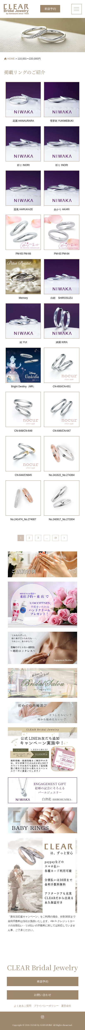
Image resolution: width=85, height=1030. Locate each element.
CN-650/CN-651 (62, 386)
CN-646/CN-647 (62, 430)
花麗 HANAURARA (23, 120)
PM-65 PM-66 (23, 253)
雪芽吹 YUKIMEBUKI (61, 120)
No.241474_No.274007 (23, 519)
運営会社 (66, 1005)
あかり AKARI (61, 209)
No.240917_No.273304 (62, 519)
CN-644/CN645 (23, 475)
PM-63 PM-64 (61, 253)
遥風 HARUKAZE (23, 209)
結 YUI (23, 342)
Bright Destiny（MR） (23, 386)
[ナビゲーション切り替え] (77, 9)
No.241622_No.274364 (62, 475)
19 (55, 538)
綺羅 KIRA (61, 342)
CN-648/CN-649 (23, 430)
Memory (23, 298)
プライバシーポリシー (46, 1005)
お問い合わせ (42, 995)
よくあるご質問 (22, 1005)
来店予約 (50, 9)
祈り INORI (23, 165)
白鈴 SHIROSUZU (62, 298)
